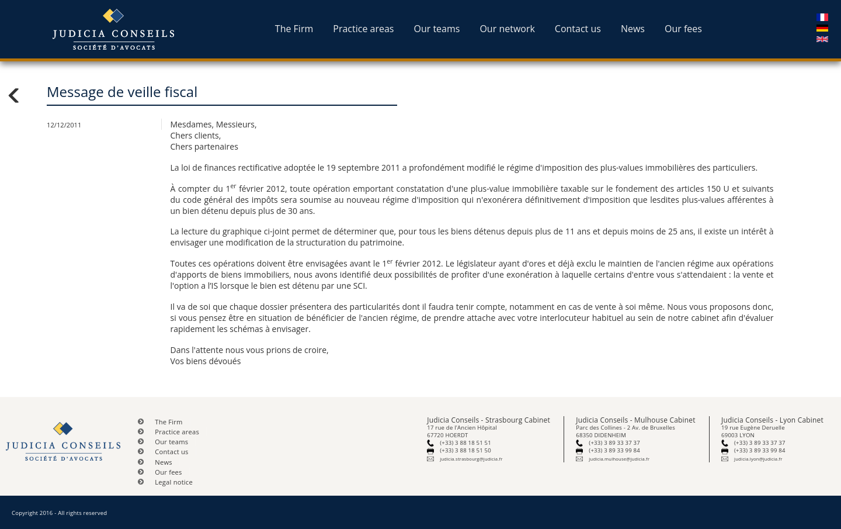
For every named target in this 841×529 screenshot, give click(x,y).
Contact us (578, 28)
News (633, 28)
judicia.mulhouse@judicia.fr (619, 459)
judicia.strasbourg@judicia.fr (471, 459)
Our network (506, 28)
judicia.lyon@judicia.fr (758, 459)
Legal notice (174, 482)
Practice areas (363, 28)
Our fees (683, 28)
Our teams (436, 28)
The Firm (294, 28)
